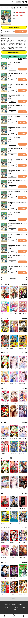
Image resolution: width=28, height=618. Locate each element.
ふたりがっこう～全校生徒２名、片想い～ (17, 5)
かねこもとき (19, 12)
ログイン (13, 2)
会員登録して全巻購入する (14, 52)
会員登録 (18, 2)
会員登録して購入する (14, 27)
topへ (14, 599)
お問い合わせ (16, 607)
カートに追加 (20, 31)
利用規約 (14, 604)
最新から (25, 58)
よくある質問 (7, 604)
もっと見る (24, 284)
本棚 (23, 616)
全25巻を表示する (14, 278)
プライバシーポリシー (7, 607)
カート (14, 616)
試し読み (7, 31)
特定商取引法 (20, 604)
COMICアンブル (20, 17)
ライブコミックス (20, 15)
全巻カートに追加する (14, 56)
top (2, 5)
